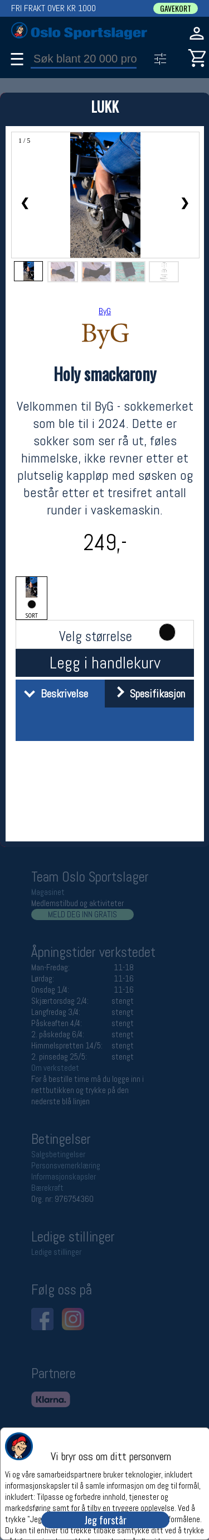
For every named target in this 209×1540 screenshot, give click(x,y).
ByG (105, 311)
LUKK (105, 106)
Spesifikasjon (146, 693)
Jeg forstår (105, 1520)
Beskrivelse (53, 693)
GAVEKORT (175, 8)
